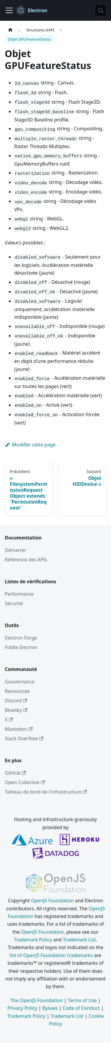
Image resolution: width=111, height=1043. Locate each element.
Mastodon (19, 729)
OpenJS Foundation (52, 900)
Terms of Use (82, 1000)
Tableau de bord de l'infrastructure (46, 792)
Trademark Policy (33, 939)
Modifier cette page (30, 444)
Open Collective (25, 782)
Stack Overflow (24, 738)
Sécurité (14, 603)
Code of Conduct (81, 1008)
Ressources (17, 691)
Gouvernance (19, 681)
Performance (19, 594)
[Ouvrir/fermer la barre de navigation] (9, 10)
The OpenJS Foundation (36, 1000)
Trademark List (79, 939)
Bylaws (50, 1008)
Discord (16, 700)
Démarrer (15, 550)
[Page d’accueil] (10, 30)
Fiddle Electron (21, 647)
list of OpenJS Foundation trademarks (51, 955)
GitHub (15, 773)
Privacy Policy (22, 1008)
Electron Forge (21, 638)
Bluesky (16, 710)
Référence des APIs (26, 559)
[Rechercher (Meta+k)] (100, 10)
